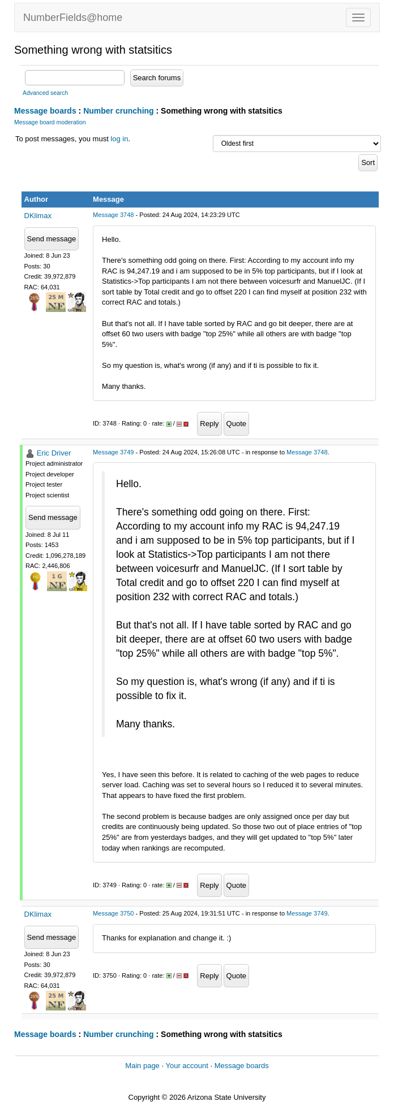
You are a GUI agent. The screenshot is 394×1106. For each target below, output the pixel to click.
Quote (236, 423)
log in (119, 139)
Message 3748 (113, 214)
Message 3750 (113, 913)
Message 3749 (113, 452)
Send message (51, 239)
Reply (209, 423)
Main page (142, 1065)
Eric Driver (54, 453)
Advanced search (45, 93)
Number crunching (118, 110)
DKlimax (38, 215)
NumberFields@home (72, 17)
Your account (186, 1065)
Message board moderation (50, 122)
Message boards (45, 110)
